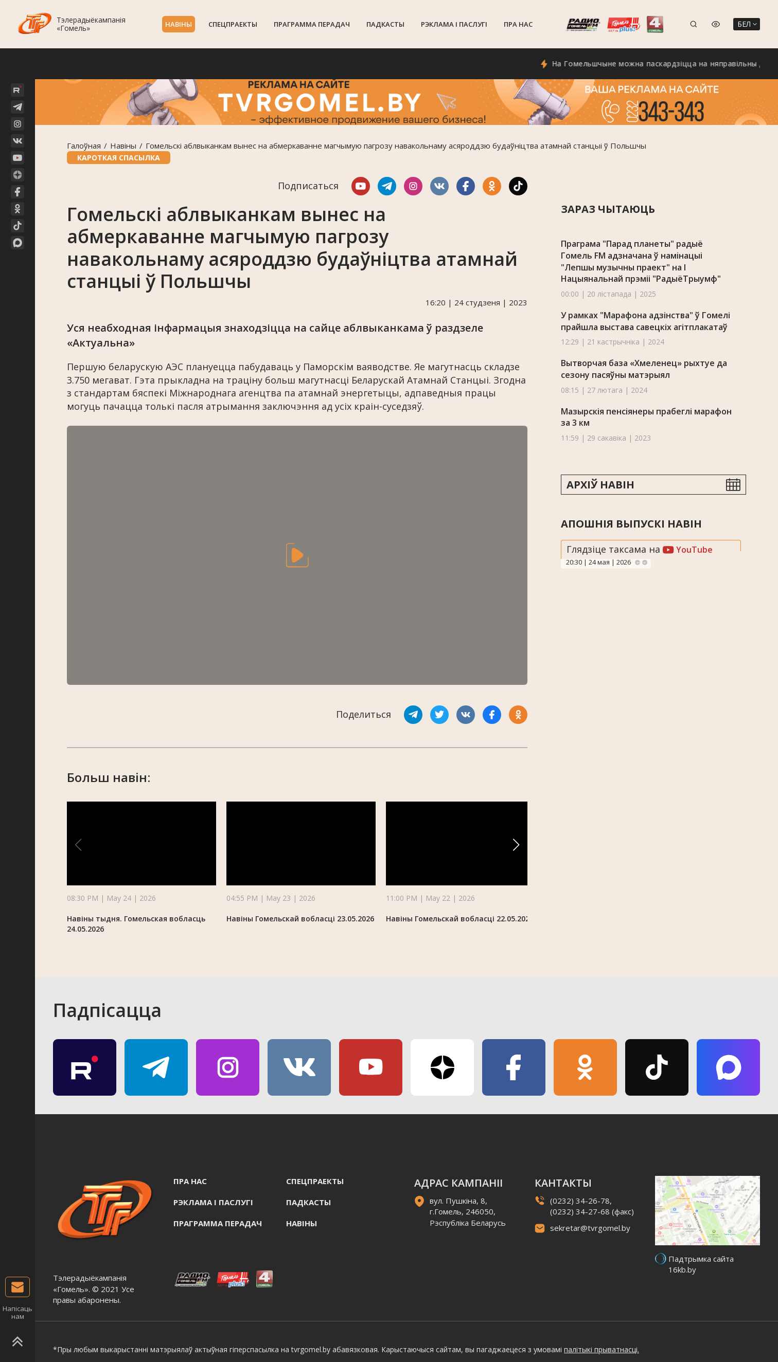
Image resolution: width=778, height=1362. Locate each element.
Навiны (178, 24)
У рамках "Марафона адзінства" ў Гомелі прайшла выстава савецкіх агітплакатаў (645, 321)
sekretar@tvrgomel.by (590, 1228)
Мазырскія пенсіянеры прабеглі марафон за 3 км (646, 417)
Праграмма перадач (312, 24)
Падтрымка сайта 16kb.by (701, 1264)
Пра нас (518, 24)
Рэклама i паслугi (454, 24)
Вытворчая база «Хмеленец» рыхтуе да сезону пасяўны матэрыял (644, 368)
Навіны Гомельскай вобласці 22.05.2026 (460, 918)
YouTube (688, 549)
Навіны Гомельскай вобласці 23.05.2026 (300, 918)
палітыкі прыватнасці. (601, 1349)
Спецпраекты (232, 24)
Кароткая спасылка (118, 157)
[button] (516, 845)
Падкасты (385, 24)
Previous (637, 562)
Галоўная (84, 145)
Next (644, 562)
